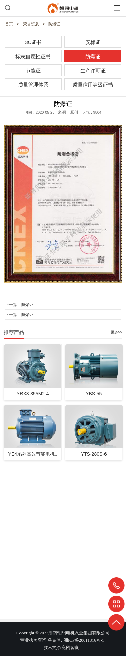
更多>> (116, 332)
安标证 (92, 42)
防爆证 (54, 24)
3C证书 (33, 42)
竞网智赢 (70, 647)
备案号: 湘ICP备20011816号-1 (76, 640)
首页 (9, 24)
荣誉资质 (31, 24)
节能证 (33, 70)
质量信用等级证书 (93, 85)
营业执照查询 (33, 640)
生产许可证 (93, 70)
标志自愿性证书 (33, 56)
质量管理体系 (33, 85)
